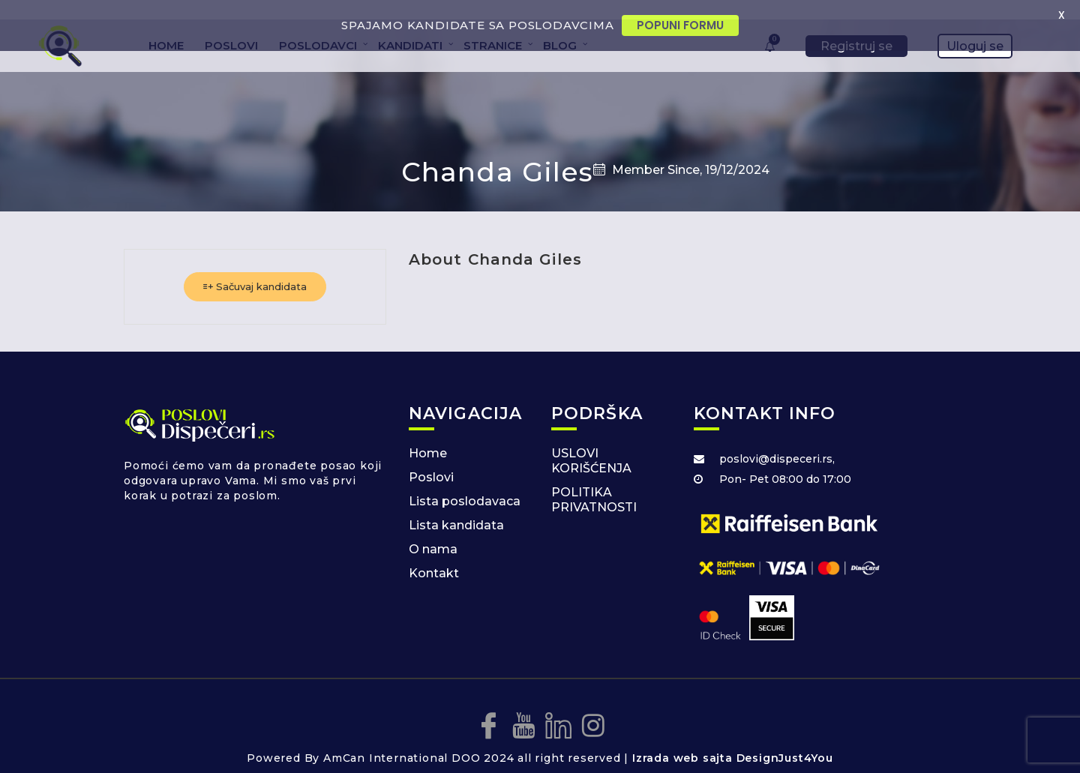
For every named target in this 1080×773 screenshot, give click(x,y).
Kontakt (434, 555)
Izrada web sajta (682, 740)
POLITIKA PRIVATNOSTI (594, 481)
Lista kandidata (456, 507)
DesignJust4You (784, 740)
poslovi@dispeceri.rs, (777, 441)
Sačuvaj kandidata (255, 268)
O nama (433, 531)
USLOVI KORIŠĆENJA (591, 442)
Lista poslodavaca (464, 483)
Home (428, 435)
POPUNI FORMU (680, 25)
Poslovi (431, 459)
